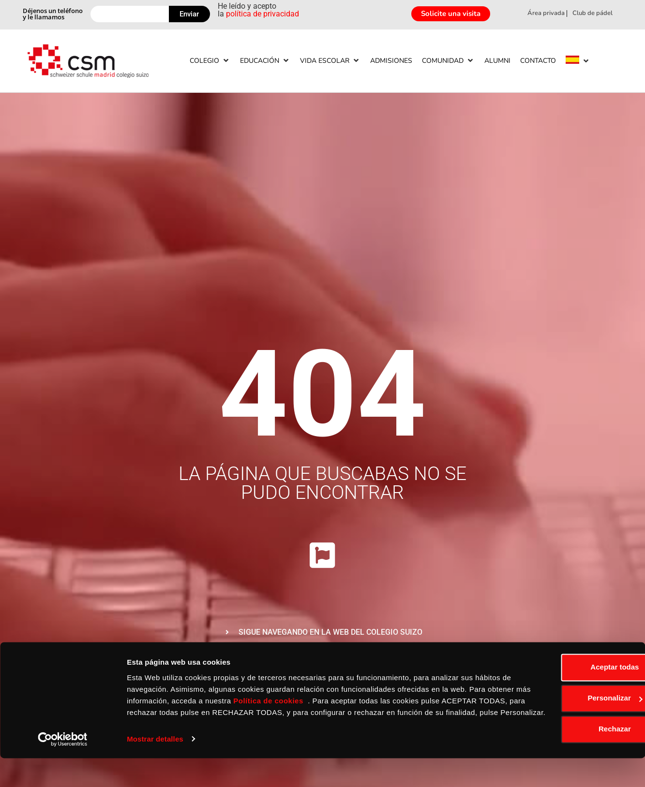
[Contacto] (538, 60)
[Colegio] (210, 60)
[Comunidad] (448, 60)
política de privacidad (262, 13)
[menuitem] (572, 61)
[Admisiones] (391, 60)
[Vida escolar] (330, 60)
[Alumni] (497, 60)
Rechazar (564, 747)
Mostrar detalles (155, 768)
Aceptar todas (564, 685)
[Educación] (265, 60)
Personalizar (564, 716)
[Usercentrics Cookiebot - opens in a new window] (62, 768)
